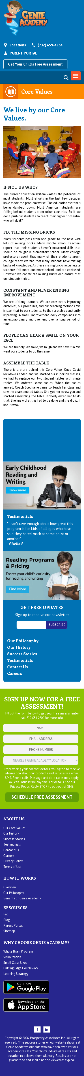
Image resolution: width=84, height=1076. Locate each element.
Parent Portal (13, 925)
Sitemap (9, 931)
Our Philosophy (23, 640)
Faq (6, 914)
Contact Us (17, 666)
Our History (19, 647)
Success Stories (22, 653)
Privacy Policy (13, 861)
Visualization (12, 957)
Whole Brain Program (18, 951)
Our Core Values (14, 828)
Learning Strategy (15, 974)
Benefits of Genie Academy (22, 898)
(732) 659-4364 (50, 45)
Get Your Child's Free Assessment (35, 64)
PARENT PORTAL (23, 53)
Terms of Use (12, 867)
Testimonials (20, 660)
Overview (9, 887)
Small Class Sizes (15, 963)
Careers (14, 673)
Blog (6, 920)
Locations (18, 45)
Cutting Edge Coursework (21, 968)
